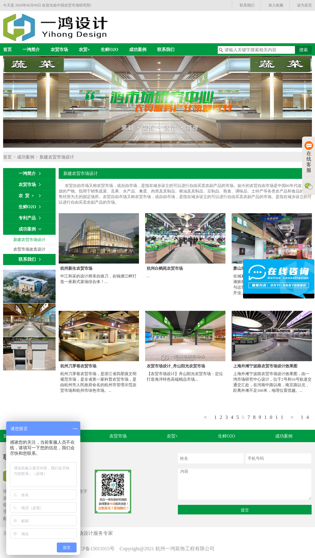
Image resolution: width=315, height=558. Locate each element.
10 (269, 417)
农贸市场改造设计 (29, 249)
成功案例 (137, 49)
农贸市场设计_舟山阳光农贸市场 (176, 366)
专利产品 (27, 218)
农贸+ (84, 49)
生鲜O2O (109, 49)
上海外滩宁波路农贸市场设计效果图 (265, 366)
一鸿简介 (31, 49)
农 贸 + (26, 195)
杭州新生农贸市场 (76, 268)
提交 (245, 510)
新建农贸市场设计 (57, 157)
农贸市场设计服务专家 (90, 533)
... (148, 275)
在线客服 (308, 157)
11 (280, 417)
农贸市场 (59, 49)
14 (306, 417)
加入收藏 (275, 5)
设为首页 (304, 5)
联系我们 (247, 5)
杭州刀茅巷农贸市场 (78, 366)
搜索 (303, 50)
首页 (7, 49)
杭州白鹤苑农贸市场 (165, 268)
